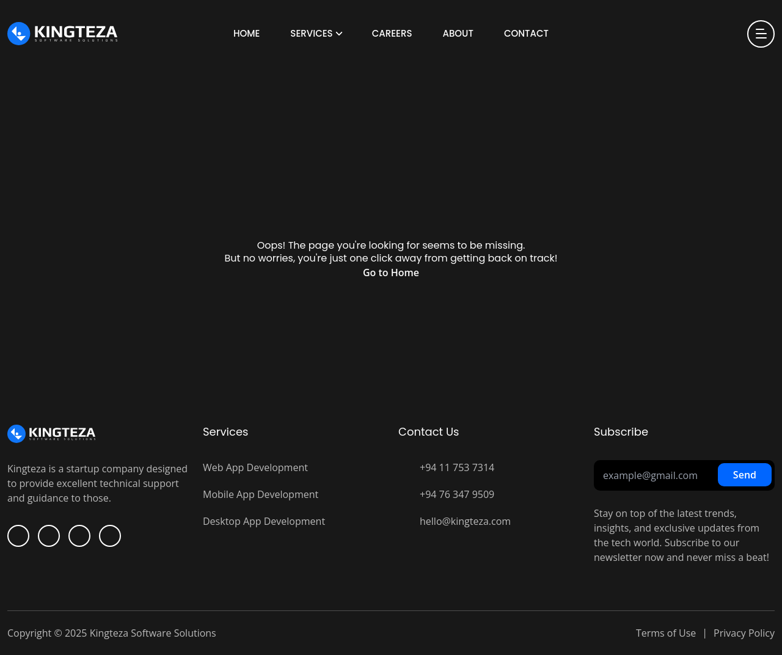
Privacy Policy (744, 633)
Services (311, 33)
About (457, 33)
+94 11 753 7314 (457, 467)
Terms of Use (666, 633)
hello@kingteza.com (465, 521)
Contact (526, 33)
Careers (392, 33)
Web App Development (255, 467)
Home (246, 33)
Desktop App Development (264, 521)
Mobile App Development (260, 494)
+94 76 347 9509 (457, 494)
